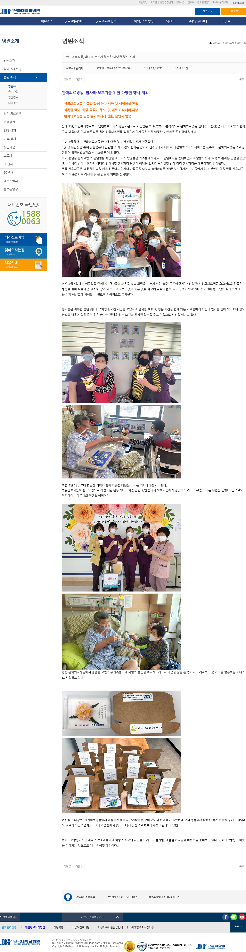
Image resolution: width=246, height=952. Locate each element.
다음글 (79, 79)
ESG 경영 (9, 130)
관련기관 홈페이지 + (92, 917)
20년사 (8, 172)
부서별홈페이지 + (10, 917)
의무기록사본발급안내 (110, 927)
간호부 (191, 2)
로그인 (153, 2)
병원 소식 (9, 77)
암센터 (171, 21)
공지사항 (13, 91)
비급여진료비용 (81, 927)
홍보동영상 (10, 189)
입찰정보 (13, 97)
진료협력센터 (203, 2)
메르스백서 (10, 181)
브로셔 (7, 155)
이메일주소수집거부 (142, 927)
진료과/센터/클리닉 (109, 21)
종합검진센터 (166, 2)
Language (239, 3)
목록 (241, 79)
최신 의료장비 (12, 113)
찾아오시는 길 (12, 68)
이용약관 (59, 927)
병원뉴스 (13, 86)
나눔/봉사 (9, 138)
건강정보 (224, 21)
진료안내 (207, 11)
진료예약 (233, 11)
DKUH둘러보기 (220, 2)
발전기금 (9, 147)
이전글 (67, 79)
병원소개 (47, 21)
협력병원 (9, 122)
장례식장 (180, 2)
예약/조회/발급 (144, 21)
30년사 (8, 164)
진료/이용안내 (74, 21)
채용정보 (13, 103)
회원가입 (143, 2)
